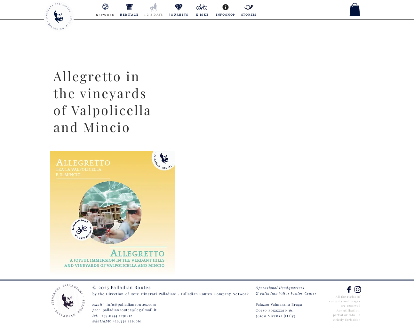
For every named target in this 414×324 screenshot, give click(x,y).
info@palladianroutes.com (131, 304)
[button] (354, 9)
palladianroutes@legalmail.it (130, 309)
